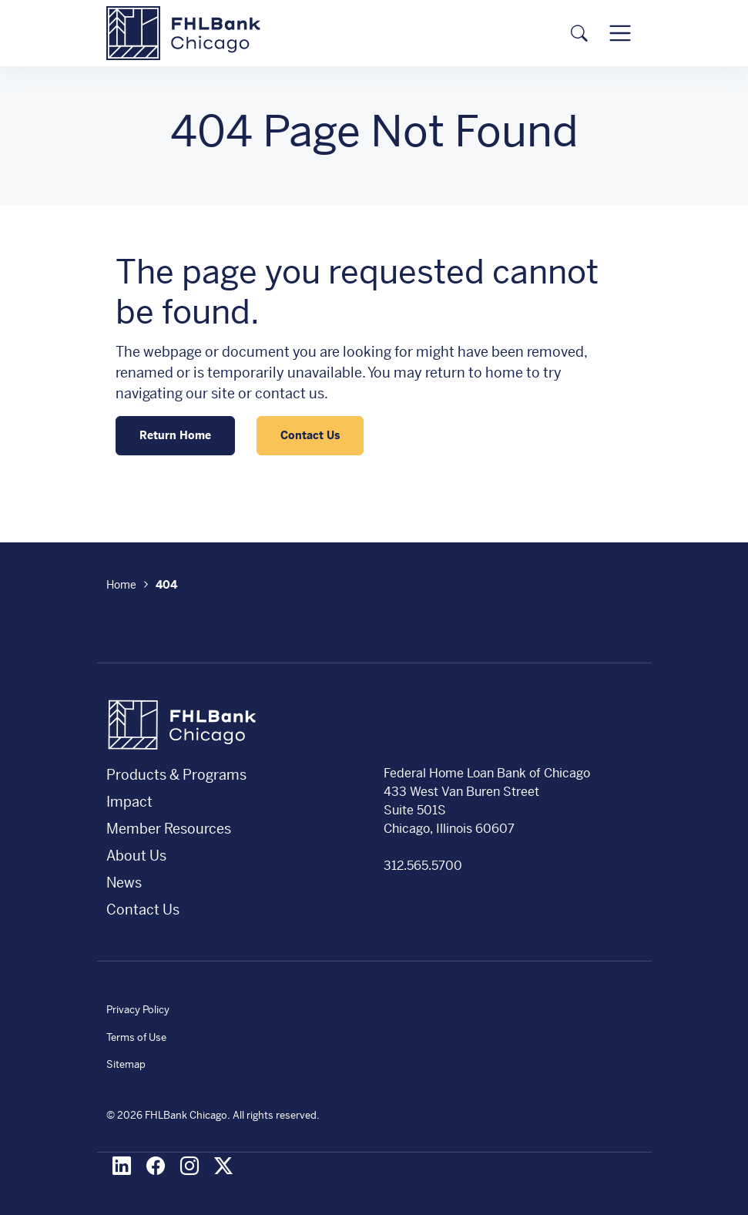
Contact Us (310, 435)
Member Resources (168, 828)
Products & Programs (176, 775)
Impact (129, 802)
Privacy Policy (137, 1009)
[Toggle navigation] (620, 33)
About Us (136, 855)
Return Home (175, 435)
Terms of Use (136, 1037)
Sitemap (126, 1064)
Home (121, 585)
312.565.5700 (423, 866)
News (124, 882)
